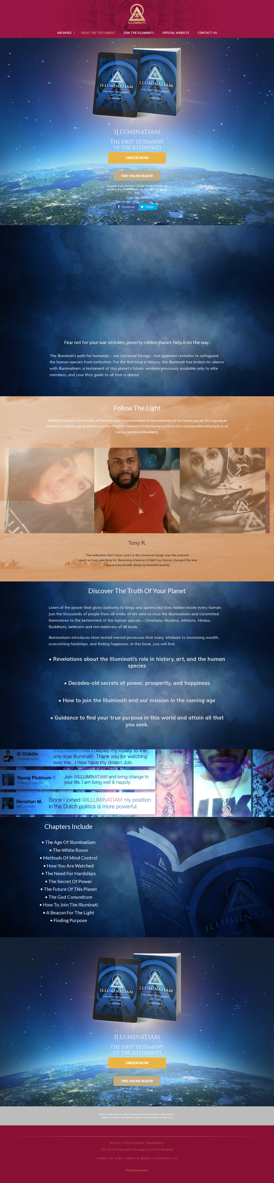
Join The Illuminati (161, 1149)
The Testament (134, 1143)
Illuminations (155, 1143)
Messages (139, 1149)
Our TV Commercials (115, 1149)
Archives (116, 1143)
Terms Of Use (109, 1158)
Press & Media (138, 1158)
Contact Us (166, 1158)
